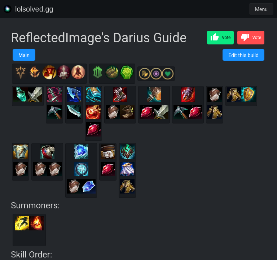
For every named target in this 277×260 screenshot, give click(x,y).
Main (24, 55)
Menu (261, 9)
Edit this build (243, 55)
